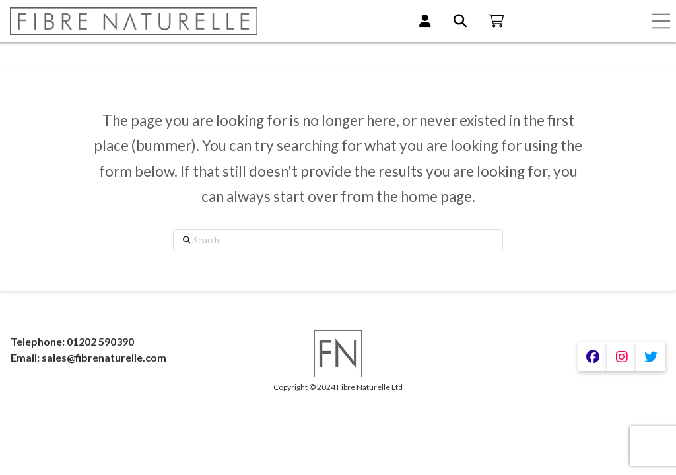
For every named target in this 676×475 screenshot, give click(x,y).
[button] (661, 21)
